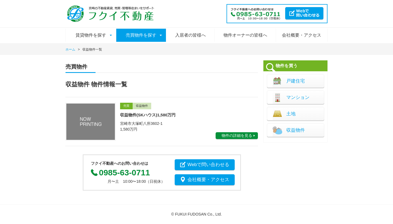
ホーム (70, 49)
